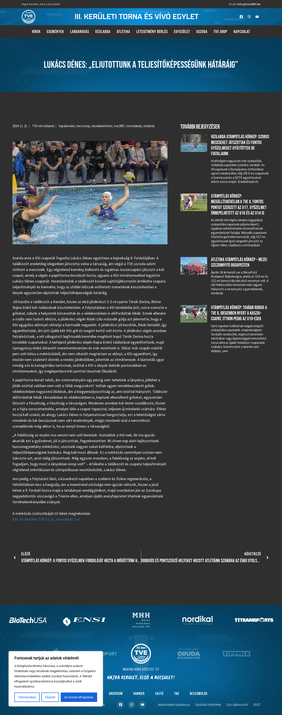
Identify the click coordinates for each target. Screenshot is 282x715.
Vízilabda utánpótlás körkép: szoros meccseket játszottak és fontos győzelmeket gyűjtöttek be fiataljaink (240, 145)
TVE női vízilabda (43, 126)
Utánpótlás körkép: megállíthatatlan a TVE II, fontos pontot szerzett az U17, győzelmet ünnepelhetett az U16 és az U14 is (239, 204)
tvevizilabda (134, 126)
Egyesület (182, 32)
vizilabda (149, 126)
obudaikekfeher (101, 126)
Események (55, 32)
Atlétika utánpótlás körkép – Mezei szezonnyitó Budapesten (239, 262)
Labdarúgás (79, 32)
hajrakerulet (67, 126)
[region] (56, 678)
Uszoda (201, 32)
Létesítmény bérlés (152, 32)
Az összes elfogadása (79, 697)
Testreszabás (27, 697)
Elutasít (50, 697)
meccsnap (83, 126)
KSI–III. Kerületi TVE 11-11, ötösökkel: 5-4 (45, 519)
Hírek (36, 32)
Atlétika (123, 32)
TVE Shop (220, 32)
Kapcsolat (242, 32)
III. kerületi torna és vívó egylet (137, 17)
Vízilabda (102, 32)
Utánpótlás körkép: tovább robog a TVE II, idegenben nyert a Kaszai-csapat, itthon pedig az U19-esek (239, 313)
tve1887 (119, 126)
